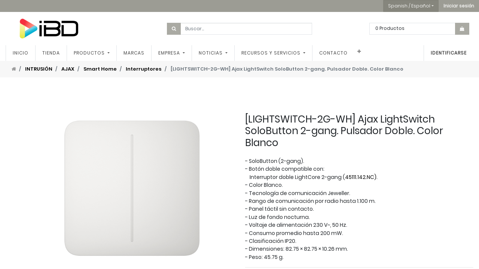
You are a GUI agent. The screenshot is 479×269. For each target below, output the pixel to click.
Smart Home (100, 68)
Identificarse (449, 53)
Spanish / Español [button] (409, 6)
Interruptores (144, 68)
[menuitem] (20, 53)
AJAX (67, 68)
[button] (459, 6)
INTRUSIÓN (38, 68)
